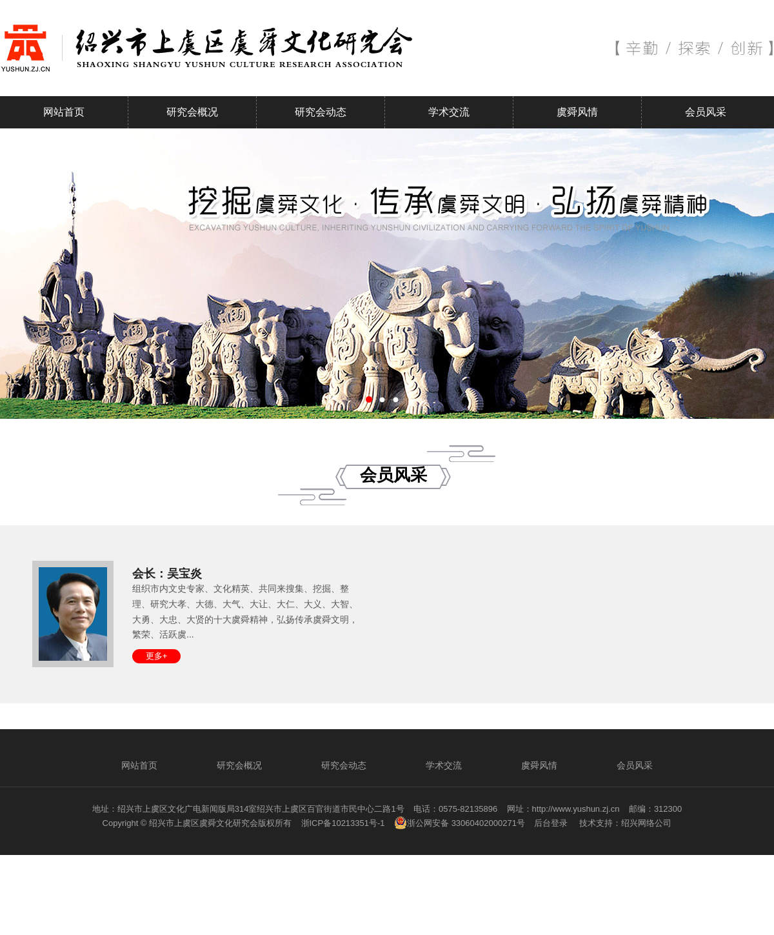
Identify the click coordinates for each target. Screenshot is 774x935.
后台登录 (551, 823)
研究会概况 (192, 111)
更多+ (157, 656)
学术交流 (449, 111)
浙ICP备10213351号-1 (343, 823)
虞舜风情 (577, 111)
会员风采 (705, 111)
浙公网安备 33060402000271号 (459, 822)
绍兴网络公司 (646, 823)
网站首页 (63, 111)
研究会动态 (320, 111)
